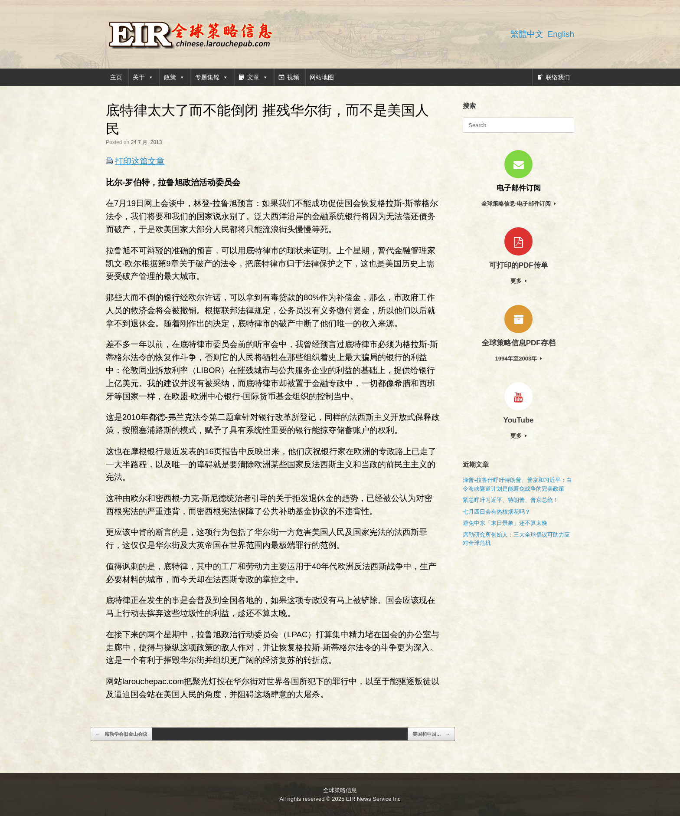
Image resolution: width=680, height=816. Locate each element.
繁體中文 (526, 34)
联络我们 (558, 77)
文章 (257, 77)
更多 (518, 281)
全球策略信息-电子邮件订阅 (518, 203)
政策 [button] (174, 77)
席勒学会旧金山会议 (121, 734)
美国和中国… (431, 734)
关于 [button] (143, 77)
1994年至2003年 (518, 358)
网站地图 (322, 77)
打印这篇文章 (139, 161)
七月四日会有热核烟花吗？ (496, 511)
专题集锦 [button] (211, 77)
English (561, 34)
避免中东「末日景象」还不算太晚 (505, 523)
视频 (293, 77)
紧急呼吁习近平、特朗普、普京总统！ (511, 500)
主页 (116, 77)
